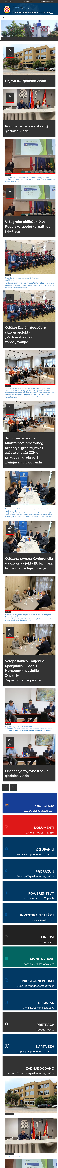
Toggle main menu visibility (51, 12)
